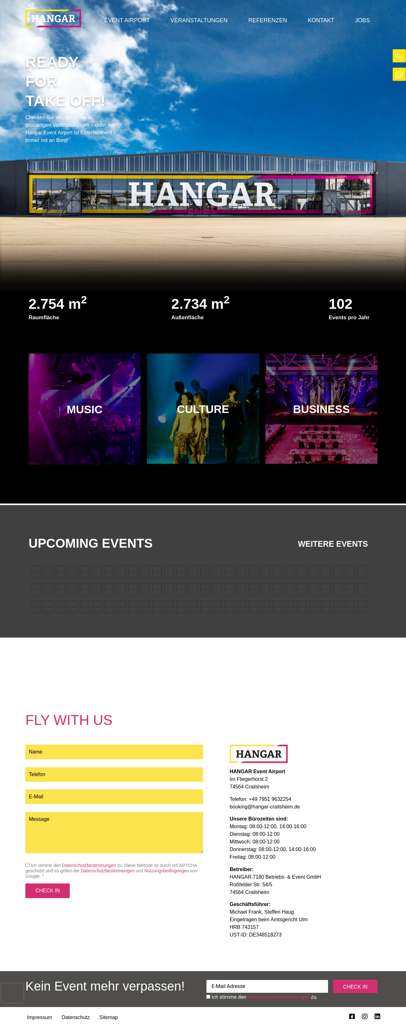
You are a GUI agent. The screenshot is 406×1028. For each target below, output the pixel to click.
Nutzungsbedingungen (166, 870)
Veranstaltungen (198, 20)
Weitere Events (333, 543)
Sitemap (108, 1017)
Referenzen (267, 20)
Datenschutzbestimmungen (89, 865)
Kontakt (321, 20)
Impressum (39, 1017)
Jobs (362, 20)
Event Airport (127, 20)
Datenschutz (76, 1017)
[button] (127, 20)
